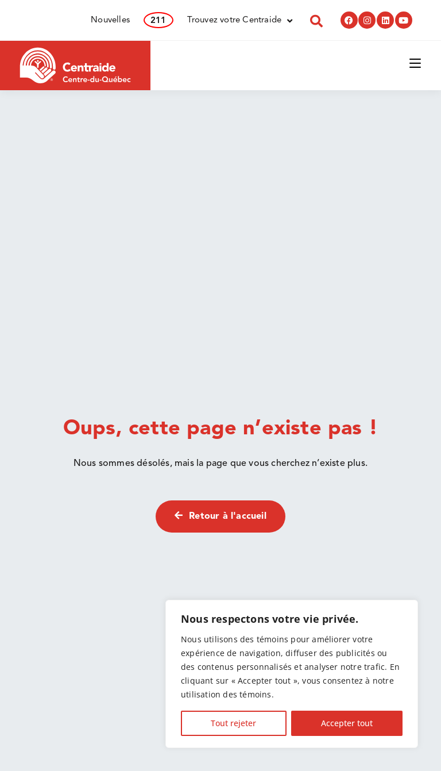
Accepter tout (347, 723)
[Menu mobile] (415, 62)
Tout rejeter (233, 723)
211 (158, 21)
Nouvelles (110, 20)
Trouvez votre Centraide (240, 20)
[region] (291, 674)
